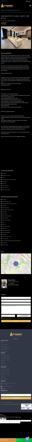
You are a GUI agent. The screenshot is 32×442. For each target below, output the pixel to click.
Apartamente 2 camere (5, 356)
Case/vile (2, 361)
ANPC (2, 342)
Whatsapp (19, 440)
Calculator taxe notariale (5, 347)
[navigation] (30, 6)
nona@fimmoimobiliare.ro (14, 284)
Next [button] (29, 38)
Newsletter (4, 390)
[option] (16, 37)
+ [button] (2, 255)
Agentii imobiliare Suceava (15, 404)
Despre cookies (4, 346)
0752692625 (12, 283)
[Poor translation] (4, 419)
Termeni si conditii (4, 344)
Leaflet (30, 273)
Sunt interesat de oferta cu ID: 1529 (16, 309)
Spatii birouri (3, 363)
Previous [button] (2, 38)
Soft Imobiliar (6, 404)
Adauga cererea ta (4, 351)
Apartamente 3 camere (5, 358)
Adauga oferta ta (4, 349)
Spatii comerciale (4, 365)
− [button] (2, 256)
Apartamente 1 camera (5, 369)
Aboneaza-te (16, 398)
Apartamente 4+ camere (5, 360)
